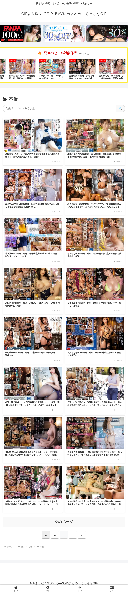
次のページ (64, 522)
